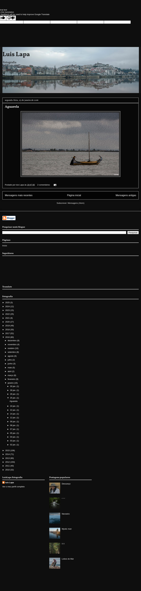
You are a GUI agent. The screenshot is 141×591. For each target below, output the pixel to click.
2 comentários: (44, 185)
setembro (12, 352)
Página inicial (74, 195)
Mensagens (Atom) (76, 203)
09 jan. (13, 421)
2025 (7, 302)
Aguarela (12, 106)
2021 (7, 318)
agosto (11, 356)
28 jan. (13, 390)
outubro (11, 348)
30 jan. (13, 386)
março (11, 375)
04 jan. (13, 437)
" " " (63, 499)
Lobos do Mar (68, 559)
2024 (7, 306)
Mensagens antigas (126, 195)
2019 (7, 325)
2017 (7, 333)
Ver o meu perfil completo (13, 486)
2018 (7, 329)
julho (10, 360)
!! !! (63, 544)
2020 (7, 322)
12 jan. (13, 417)
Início (4, 245)
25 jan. (13, 398)
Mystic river (67, 529)
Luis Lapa (16, 54)
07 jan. (13, 429)
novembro (12, 344)
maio (10, 367)
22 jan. (13, 410)
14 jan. (13, 414)
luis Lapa (9, 482)
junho (10, 363)
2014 (7, 454)
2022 (7, 314)
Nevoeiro (66, 514)
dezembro (12, 340)
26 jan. (13, 394)
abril (10, 371)
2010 (7, 470)
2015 (7, 450)
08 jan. (13, 425)
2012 (7, 462)
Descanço (66, 484)
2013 (7, 458)
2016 (7, 337)
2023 (7, 310)
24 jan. (13, 406)
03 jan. (13, 441)
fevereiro (12, 379)
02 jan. (13, 445)
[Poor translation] (11, 18)
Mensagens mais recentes (18, 195)
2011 (7, 466)
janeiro (11, 383)
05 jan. (13, 433)
